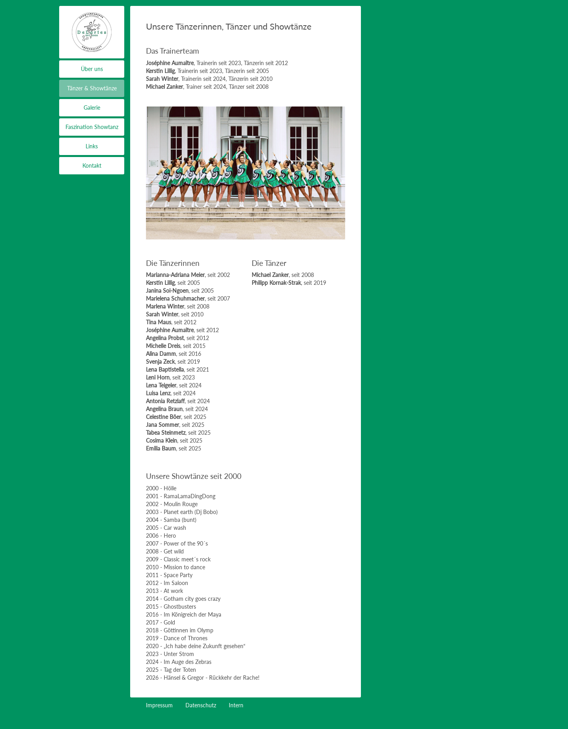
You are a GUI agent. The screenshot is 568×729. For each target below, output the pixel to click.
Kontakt (91, 165)
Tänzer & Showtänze (92, 88)
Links (92, 146)
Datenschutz (200, 705)
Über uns (92, 68)
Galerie (92, 107)
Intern (236, 705)
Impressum (159, 705)
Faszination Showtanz (91, 126)
